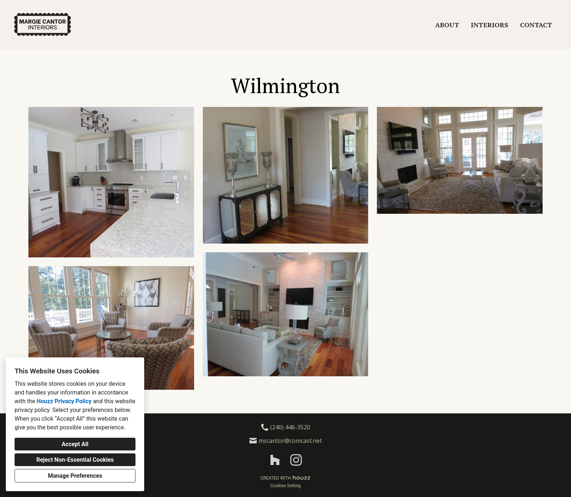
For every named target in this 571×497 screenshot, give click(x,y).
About (447, 24)
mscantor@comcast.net (290, 441)
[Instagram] (295, 460)
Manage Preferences (75, 475)
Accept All (75, 444)
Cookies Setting (285, 485)
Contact (536, 24)
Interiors (489, 24)
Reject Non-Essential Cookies (75, 459)
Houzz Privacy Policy (63, 401)
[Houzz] (275, 460)
